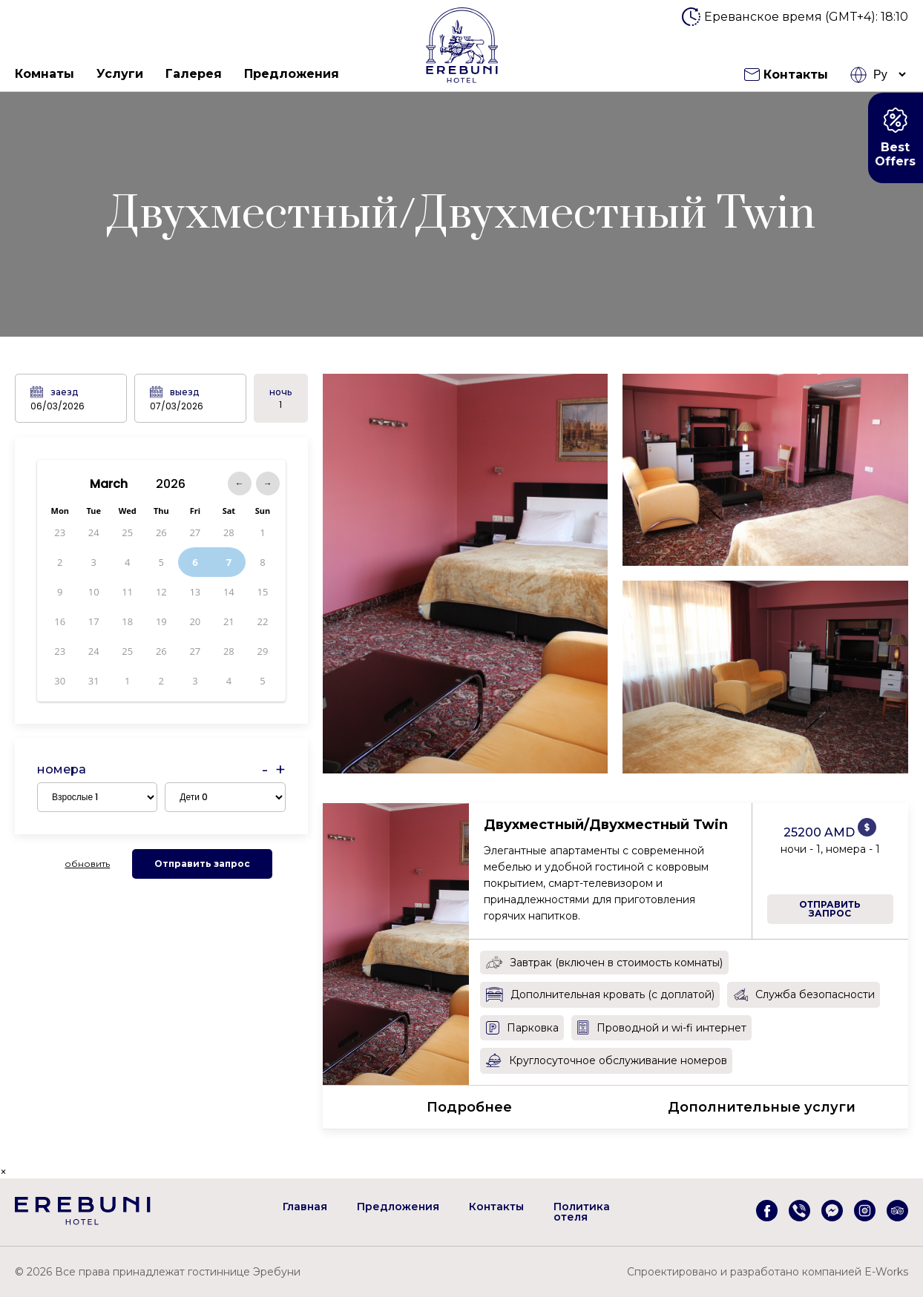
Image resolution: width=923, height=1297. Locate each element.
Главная (305, 1206)
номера (61, 770)
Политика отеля (582, 1212)
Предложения (291, 74)
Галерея (193, 74)
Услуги (119, 74)
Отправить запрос (202, 863)
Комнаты (44, 74)
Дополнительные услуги (761, 1107)
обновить (87, 863)
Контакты (786, 74)
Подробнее (469, 1107)
